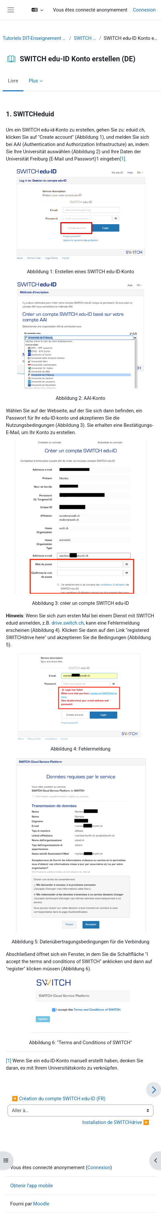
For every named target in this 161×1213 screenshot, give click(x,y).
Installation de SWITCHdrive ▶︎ (115, 1122)
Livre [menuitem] (13, 81)
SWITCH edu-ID (85, 38)
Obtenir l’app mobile (31, 1186)
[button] (37, 10)
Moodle (41, 1204)
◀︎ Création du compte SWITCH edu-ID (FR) (58, 1099)
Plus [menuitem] (33, 81)
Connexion (144, 10)
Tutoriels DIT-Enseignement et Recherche (35, 38)
